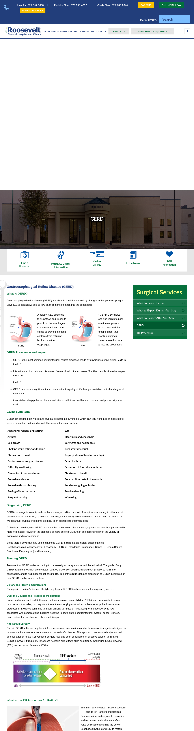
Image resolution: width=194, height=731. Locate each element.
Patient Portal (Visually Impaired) (152, 31)
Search (167, 19)
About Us (55, 31)
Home (47, 31)
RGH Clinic (73, 31)
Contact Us (101, 31)
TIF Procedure (145, 332)
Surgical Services (159, 292)
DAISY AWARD (148, 20)
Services (63, 31)
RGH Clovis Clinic (87, 31)
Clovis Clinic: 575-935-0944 (112, 5)
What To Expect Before (151, 303)
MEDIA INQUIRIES (32, 10)
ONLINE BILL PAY (171, 5)
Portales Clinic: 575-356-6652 (70, 5)
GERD (140, 325)
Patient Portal (119, 31)
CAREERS (146, 5)
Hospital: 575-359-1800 (30, 5)
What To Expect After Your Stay (155, 318)
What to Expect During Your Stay (156, 310)
